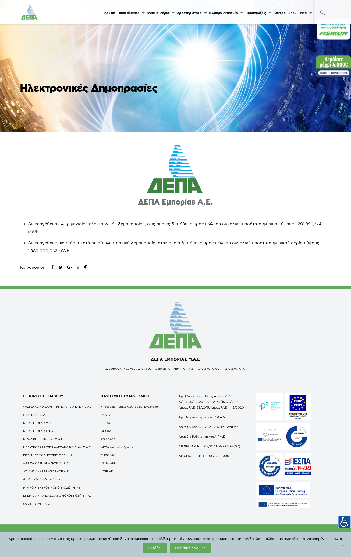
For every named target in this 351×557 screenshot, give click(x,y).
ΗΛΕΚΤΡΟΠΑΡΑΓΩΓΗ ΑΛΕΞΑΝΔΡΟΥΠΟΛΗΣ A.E (57, 447)
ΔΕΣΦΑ (106, 431)
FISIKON (106, 422)
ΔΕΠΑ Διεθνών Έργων (117, 447)
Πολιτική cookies (190, 548)
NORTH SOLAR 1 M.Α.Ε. (39, 431)
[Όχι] (344, 544)
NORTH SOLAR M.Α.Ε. (39, 422)
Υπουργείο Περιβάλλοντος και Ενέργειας (130, 406)
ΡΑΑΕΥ (106, 414)
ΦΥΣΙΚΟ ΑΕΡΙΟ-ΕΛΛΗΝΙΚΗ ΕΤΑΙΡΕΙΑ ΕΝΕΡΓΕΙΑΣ (57, 406)
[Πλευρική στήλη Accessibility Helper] (344, 519)
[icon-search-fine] (322, 12)
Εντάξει (155, 548)
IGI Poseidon (109, 463)
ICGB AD (107, 471)
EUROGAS (108, 455)
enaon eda (108, 439)
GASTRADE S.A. (34, 414)
